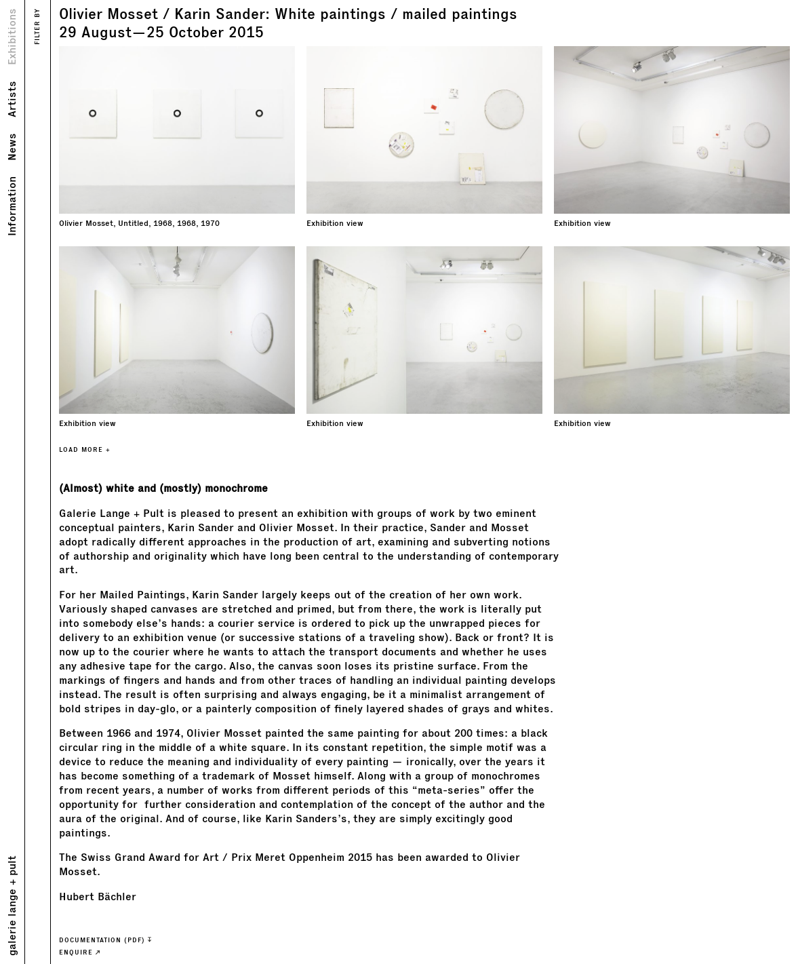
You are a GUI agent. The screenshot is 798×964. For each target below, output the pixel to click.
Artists (11, 99)
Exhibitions (11, 36)
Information (11, 206)
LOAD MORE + (85, 449)
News (11, 147)
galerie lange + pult (11, 905)
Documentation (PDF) (105, 940)
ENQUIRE (79, 952)
